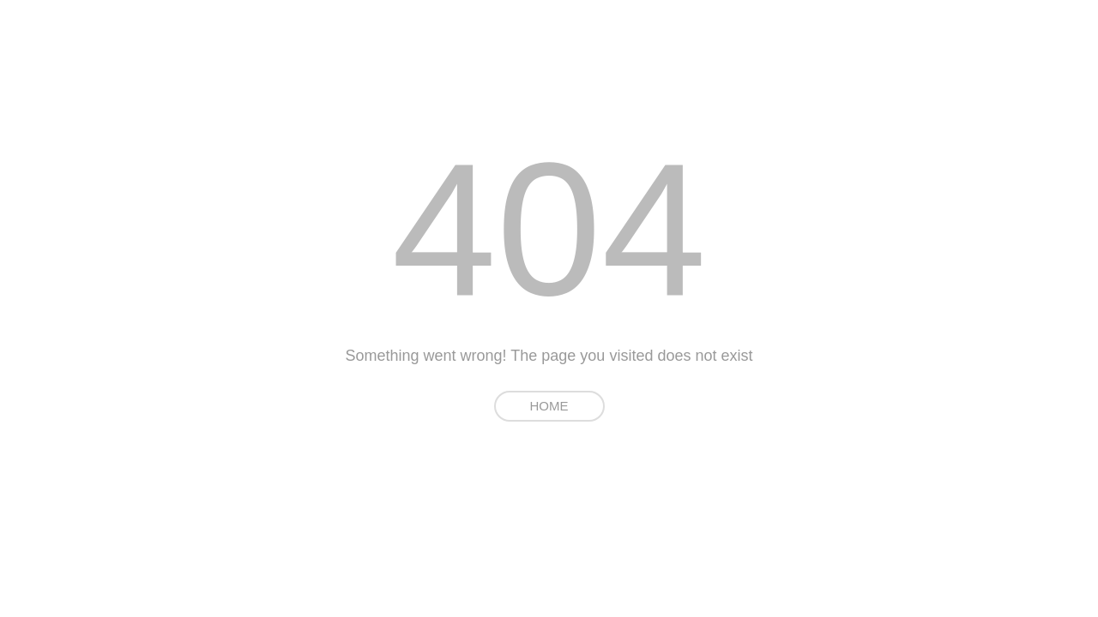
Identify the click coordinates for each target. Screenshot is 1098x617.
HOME (549, 405)
